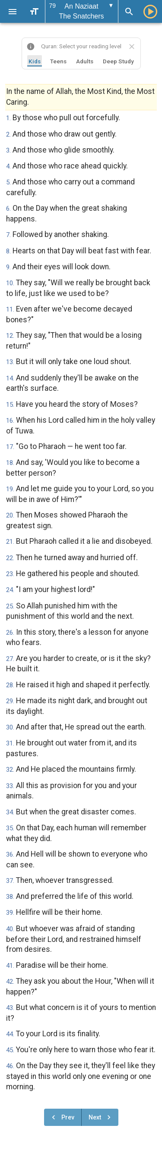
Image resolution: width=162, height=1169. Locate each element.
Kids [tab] (35, 61)
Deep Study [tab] (118, 61)
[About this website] (31, 46)
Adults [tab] (84, 61)
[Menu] (12, 11)
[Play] (150, 12)
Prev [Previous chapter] (61, 1117)
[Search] (129, 11)
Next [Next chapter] (101, 1117)
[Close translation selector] (132, 46)
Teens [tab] (58, 61)
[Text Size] (34, 11)
